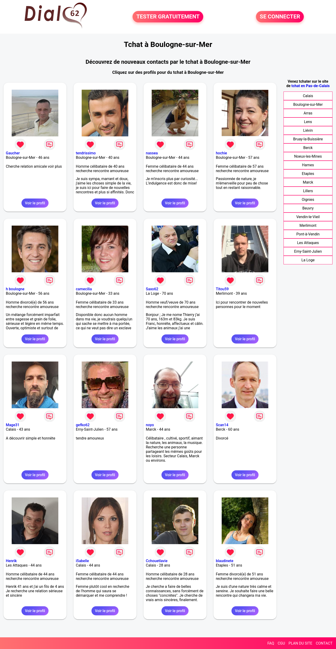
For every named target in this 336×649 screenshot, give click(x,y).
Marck (308, 182)
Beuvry (308, 208)
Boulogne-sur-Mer (308, 104)
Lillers (308, 191)
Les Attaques (308, 243)
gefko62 (83, 425)
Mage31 (12, 425)
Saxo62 (152, 289)
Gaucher (13, 153)
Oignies (308, 199)
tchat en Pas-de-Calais (310, 86)
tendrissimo (86, 153)
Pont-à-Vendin (308, 234)
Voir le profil (35, 203)
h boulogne (15, 289)
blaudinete (224, 561)
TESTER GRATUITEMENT (168, 17)
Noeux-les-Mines (308, 156)
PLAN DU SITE (300, 643)
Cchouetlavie (157, 561)
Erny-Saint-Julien (308, 251)
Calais (308, 96)
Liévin (308, 130)
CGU (281, 643)
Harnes (308, 165)
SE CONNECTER (280, 17)
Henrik (11, 561)
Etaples (308, 173)
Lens (308, 122)
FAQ (270, 643)
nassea (152, 153)
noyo (150, 425)
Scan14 (222, 425)
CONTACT (324, 643)
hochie (221, 153)
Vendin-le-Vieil (308, 217)
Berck (308, 147)
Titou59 (222, 289)
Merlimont (307, 225)
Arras (308, 113)
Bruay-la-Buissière (308, 139)
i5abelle (82, 561)
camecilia (84, 289)
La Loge (308, 260)
